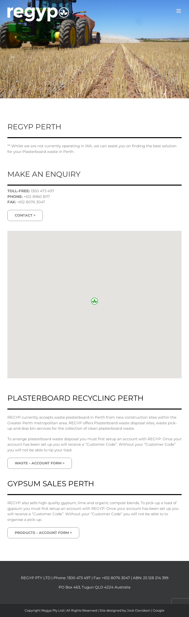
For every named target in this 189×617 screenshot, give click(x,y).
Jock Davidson (138, 610)
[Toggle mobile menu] (179, 11)
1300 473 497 (79, 577)
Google (158, 610)
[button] (94, 301)
